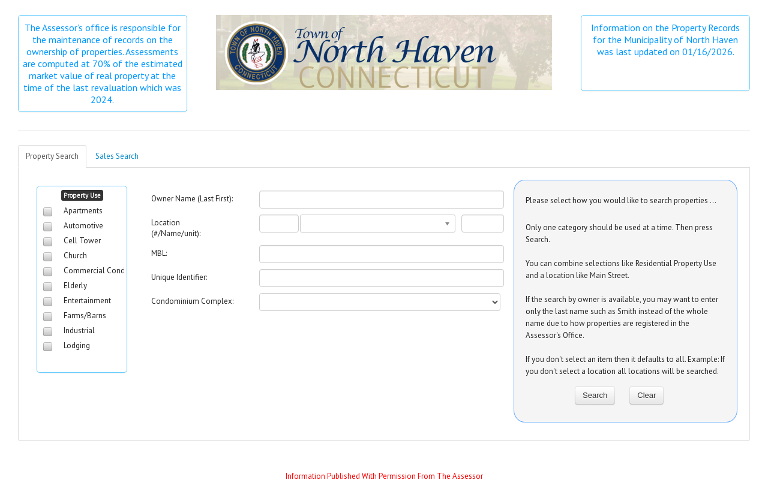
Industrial (79, 330)
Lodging (77, 345)
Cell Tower (82, 241)
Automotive (83, 226)
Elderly (75, 285)
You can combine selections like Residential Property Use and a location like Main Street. (621, 269)
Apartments (83, 211)
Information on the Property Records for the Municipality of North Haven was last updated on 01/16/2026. (666, 40)
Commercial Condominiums (111, 270)
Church (75, 255)
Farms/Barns (85, 315)
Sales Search (117, 156)
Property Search (52, 156)
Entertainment (87, 300)
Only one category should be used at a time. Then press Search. (619, 233)
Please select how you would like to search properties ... (621, 200)
